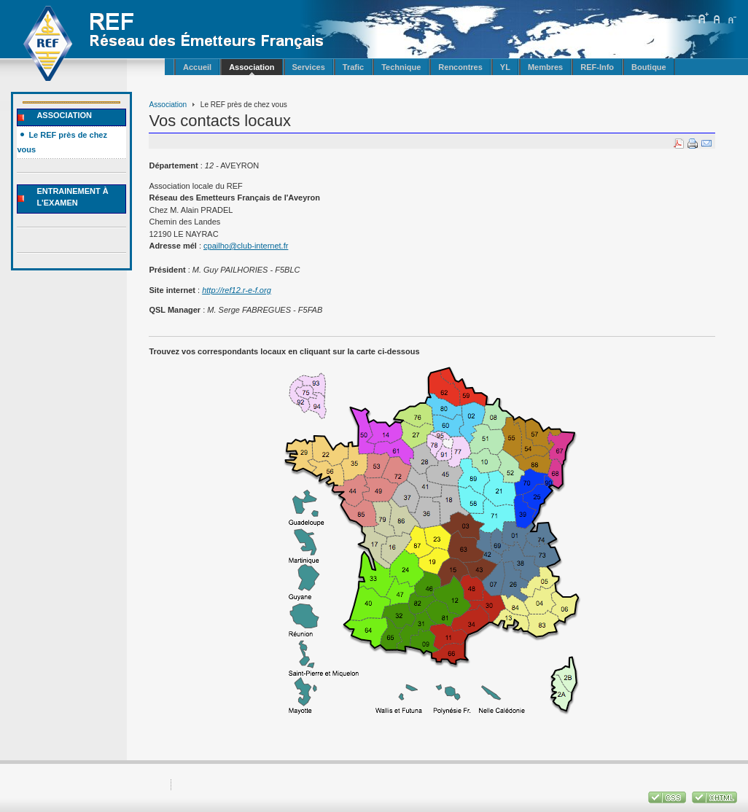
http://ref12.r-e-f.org (236, 290)
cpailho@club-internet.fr (245, 245)
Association (168, 105)
